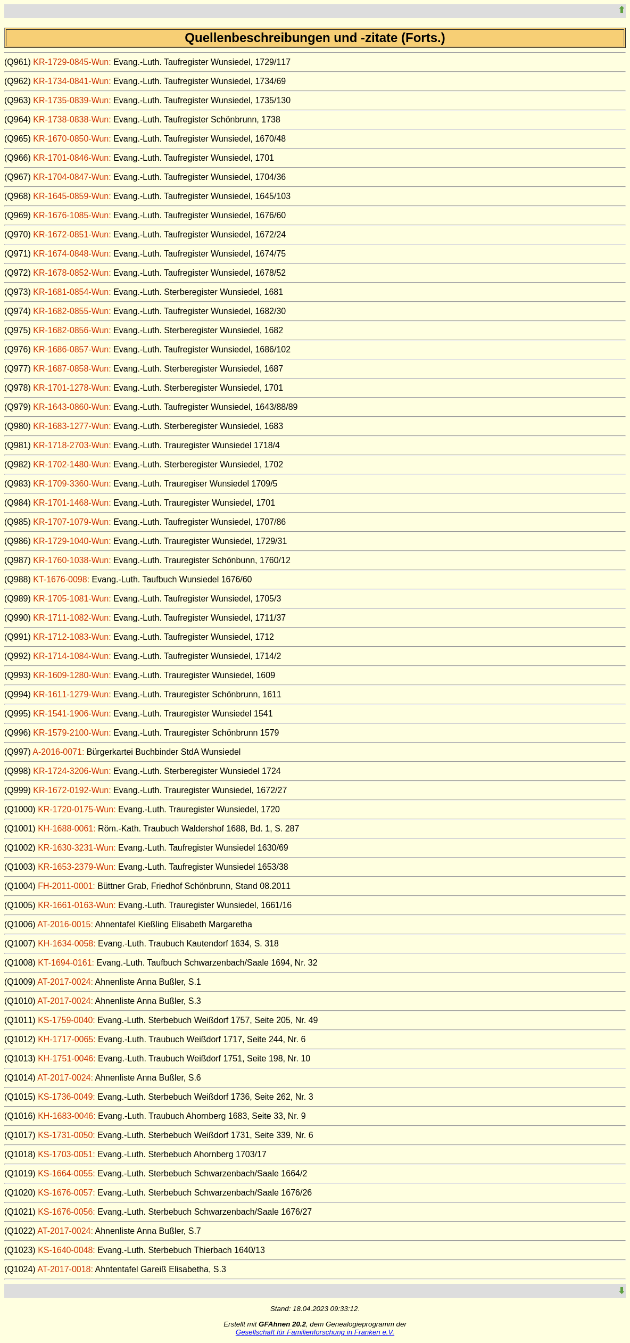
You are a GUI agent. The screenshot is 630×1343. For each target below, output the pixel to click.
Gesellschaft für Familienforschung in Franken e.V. (315, 1332)
